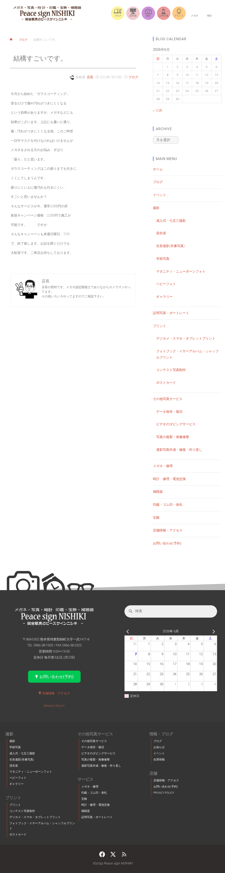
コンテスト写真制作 (171, 369)
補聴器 (158, 491)
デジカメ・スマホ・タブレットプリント (185, 338)
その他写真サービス (167, 398)
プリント (159, 325)
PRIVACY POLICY (54, 705)
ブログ (23, 40)
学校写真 (162, 258)
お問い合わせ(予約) (167, 543)
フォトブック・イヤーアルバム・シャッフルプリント (42, 825)
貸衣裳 (161, 233)
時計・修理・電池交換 (169, 478)
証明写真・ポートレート (171, 313)
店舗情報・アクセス (167, 530)
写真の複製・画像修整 (172, 436)
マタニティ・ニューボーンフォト (181, 271)
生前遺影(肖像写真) (170, 245)
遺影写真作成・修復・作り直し (179, 449)
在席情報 (159, 759)
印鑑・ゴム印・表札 (167, 504)
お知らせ (159, 747)
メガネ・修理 (163, 465)
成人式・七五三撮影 (171, 220)
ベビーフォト (166, 284)
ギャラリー (164, 296)
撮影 (156, 207)
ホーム (158, 169)
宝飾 (156, 517)
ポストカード (166, 382)
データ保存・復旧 (169, 411)
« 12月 (157, 111)
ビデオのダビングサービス (176, 424)
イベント (159, 194)
